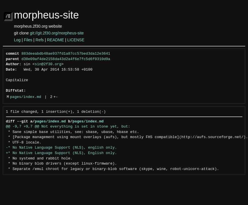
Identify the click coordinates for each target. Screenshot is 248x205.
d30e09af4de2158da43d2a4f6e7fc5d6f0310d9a (65, 59)
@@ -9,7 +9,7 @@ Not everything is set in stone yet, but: (68, 126)
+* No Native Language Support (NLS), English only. (61, 153)
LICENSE (75, 40)
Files (28, 40)
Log (17, 40)
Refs (40, 40)
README (55, 40)
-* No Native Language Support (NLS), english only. (61, 147)
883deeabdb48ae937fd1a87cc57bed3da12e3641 (65, 53)
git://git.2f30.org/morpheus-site (57, 33)
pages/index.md (25, 97)
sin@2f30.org (48, 64)
